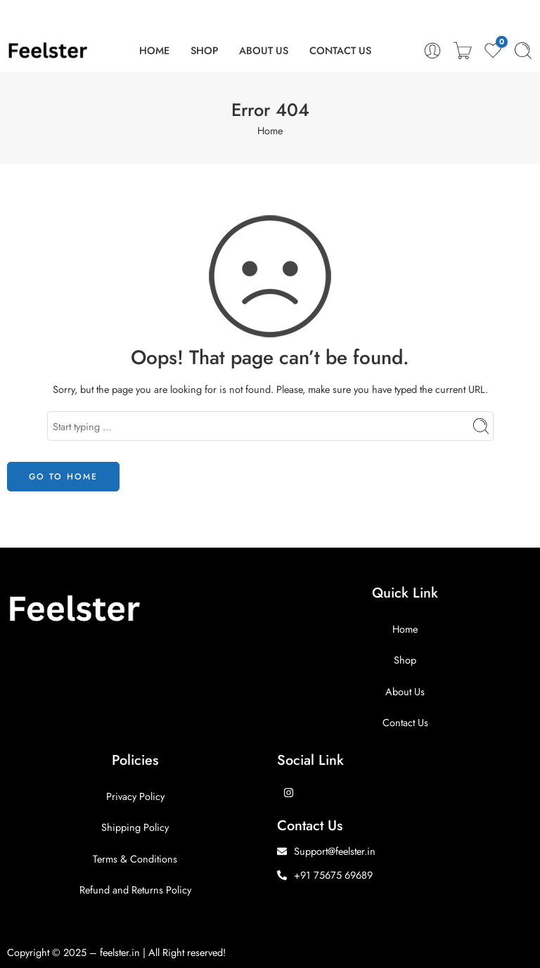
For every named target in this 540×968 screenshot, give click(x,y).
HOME (154, 50)
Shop (405, 659)
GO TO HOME (63, 476)
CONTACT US (340, 50)
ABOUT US (263, 50)
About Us (405, 691)
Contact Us (405, 722)
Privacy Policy (135, 796)
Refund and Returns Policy (135, 889)
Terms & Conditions (135, 858)
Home (270, 130)
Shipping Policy (135, 827)
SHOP (204, 50)
